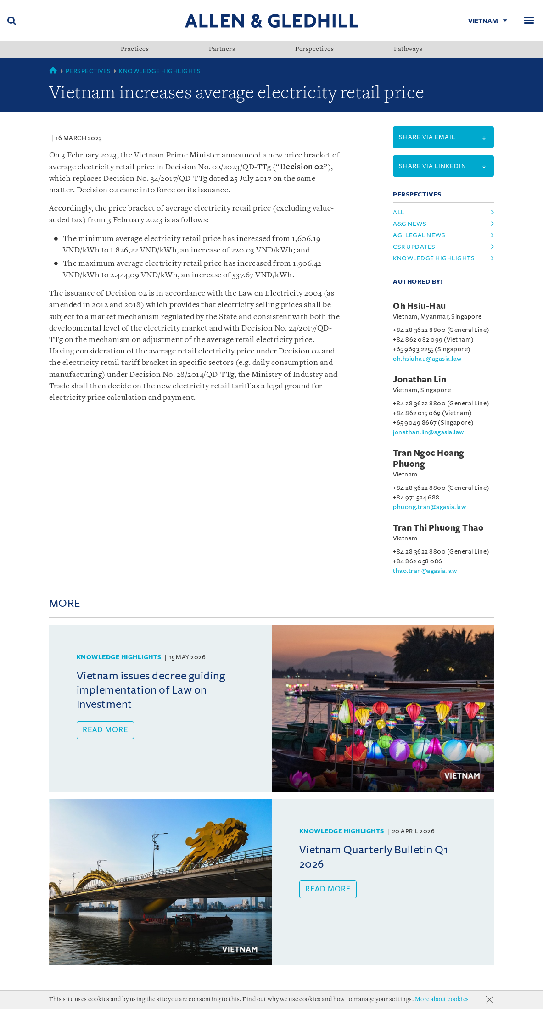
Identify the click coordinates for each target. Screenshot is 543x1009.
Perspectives (314, 49)
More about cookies (442, 1000)
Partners (222, 49)
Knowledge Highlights (160, 70)
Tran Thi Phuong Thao (438, 528)
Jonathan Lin (419, 379)
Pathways (408, 49)
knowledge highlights (434, 258)
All (398, 212)
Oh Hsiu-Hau (419, 306)
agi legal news (419, 235)
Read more (105, 730)
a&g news (409, 223)
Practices (135, 49)
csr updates (414, 246)
